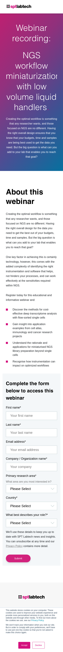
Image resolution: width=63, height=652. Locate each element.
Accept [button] (24, 645)
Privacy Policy (37, 620)
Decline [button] (38, 645)
